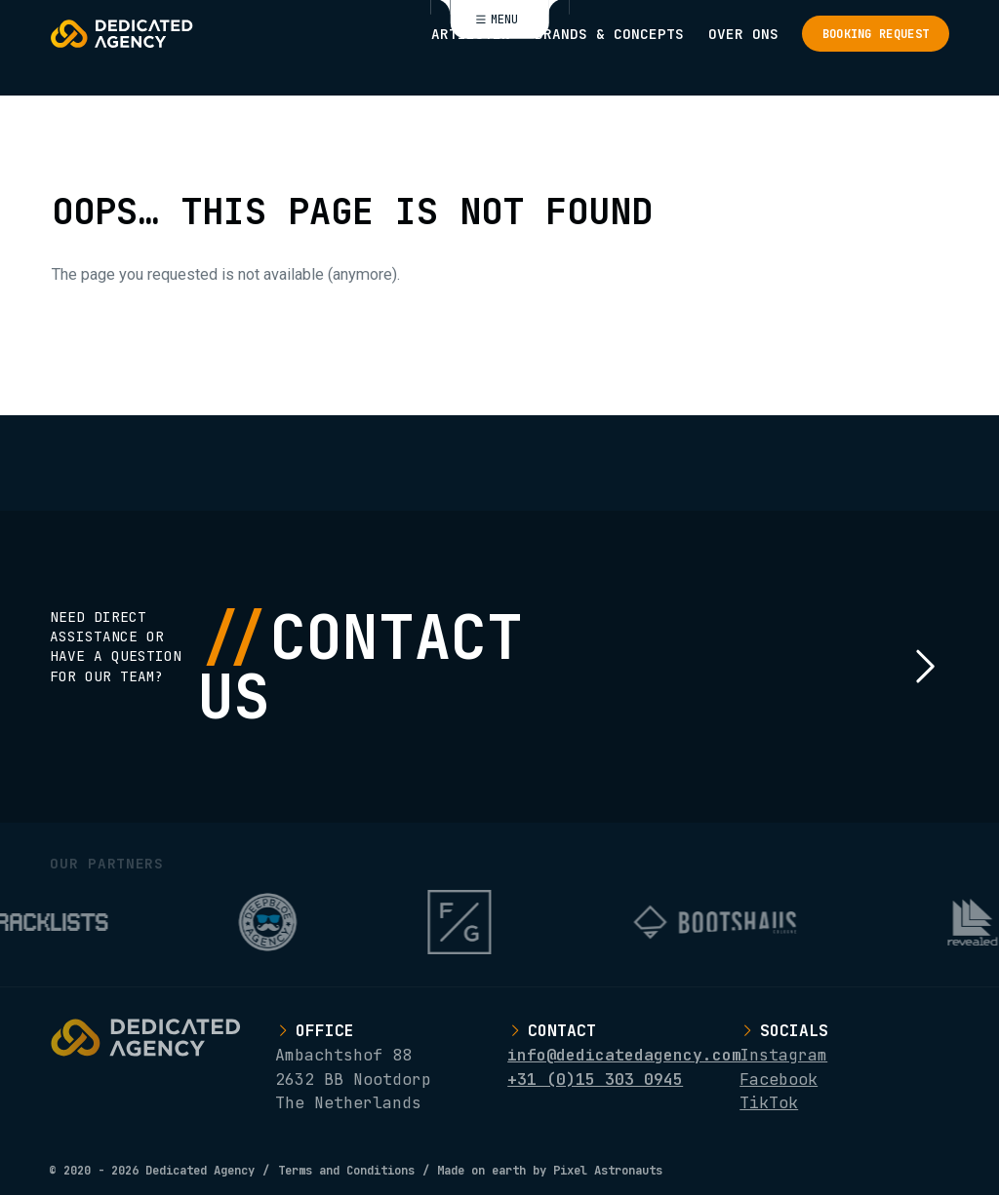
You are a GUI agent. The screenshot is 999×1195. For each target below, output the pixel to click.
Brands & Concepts (609, 33)
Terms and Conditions (346, 1170)
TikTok (768, 1102)
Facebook (778, 1079)
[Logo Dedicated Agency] (121, 33)
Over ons (743, 33)
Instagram (783, 1054)
